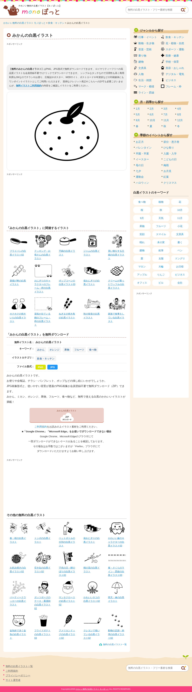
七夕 (138, 171)
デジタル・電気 (175, 74)
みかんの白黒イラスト (67, 411)
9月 (138, 120)
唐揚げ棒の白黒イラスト (18, 282)
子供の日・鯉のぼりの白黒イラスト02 (67, 571)
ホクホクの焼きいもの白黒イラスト (18, 317)
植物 (161, 201)
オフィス (142, 282)
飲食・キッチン (56, 23)
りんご (161, 274)
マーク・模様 (146, 86)
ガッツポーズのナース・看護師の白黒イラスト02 (42, 603)
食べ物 (92, 349)
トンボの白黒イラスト (42, 540)
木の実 (161, 242)
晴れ (142, 242)
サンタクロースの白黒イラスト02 (67, 601)
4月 (179, 108)
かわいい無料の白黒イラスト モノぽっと (24, 23)
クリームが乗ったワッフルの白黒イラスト (116, 284)
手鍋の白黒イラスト (67, 253)
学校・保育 (172, 61)
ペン (179, 250)
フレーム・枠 (173, 86)
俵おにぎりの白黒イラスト (91, 282)
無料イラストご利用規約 (28, 85)
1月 (138, 108)
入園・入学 (170, 153)
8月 (179, 114)
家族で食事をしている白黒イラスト (116, 317)
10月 (152, 120)
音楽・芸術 (145, 49)
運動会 (140, 176)
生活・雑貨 (145, 80)
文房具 (142, 68)
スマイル (161, 234)
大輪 (161, 266)
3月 (165, 108)
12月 (180, 120)
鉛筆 (161, 250)
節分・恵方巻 (171, 141)
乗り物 (142, 55)
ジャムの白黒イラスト (91, 253)
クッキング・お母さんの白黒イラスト (42, 255)
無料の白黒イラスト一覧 (115, 644)
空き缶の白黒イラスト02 (42, 569)
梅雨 (166, 165)
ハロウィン (142, 182)
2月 (152, 108)
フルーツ (79, 349)
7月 (165, 114)
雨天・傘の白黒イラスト (116, 599)
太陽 (161, 258)
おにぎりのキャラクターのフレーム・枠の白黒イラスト (42, 286)
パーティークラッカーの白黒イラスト (18, 601)
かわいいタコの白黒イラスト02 (91, 599)
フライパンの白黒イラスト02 (18, 253)
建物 (141, 61)
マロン (142, 266)
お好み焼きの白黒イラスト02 (18, 569)
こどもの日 (170, 159)
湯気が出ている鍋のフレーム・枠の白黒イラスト (42, 319)
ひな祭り (168, 147)
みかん (41, 349)
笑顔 (142, 234)
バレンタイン (144, 147)
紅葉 (166, 176)
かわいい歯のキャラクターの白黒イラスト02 (116, 542)
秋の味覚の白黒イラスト (91, 315)
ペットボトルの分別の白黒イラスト (67, 542)
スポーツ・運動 (175, 49)
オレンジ (54, 349)
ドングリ (180, 258)
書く (179, 242)
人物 (141, 74)
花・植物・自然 (175, 43)
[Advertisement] (67, 53)
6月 (152, 114)
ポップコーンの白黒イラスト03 (67, 282)
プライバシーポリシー (18, 675)
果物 (66, 349)
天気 (161, 218)
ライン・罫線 (146, 92)
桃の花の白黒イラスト (91, 569)
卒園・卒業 (142, 153)
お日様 (180, 266)
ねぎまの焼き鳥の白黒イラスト (67, 315)
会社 (179, 282)
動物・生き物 (146, 43)
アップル (142, 274)
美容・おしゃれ (175, 68)
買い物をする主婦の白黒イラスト (116, 255)
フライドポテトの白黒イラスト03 (42, 634)
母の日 (140, 165)
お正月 (140, 141)
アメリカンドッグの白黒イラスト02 (67, 634)
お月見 (167, 171)
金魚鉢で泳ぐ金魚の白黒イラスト (18, 634)
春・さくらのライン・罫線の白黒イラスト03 (116, 571)
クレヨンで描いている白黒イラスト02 (91, 634)
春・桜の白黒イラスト (18, 540)
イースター (142, 159)
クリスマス (170, 182)
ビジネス (171, 80)
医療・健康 (172, 55)
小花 (179, 226)
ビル (161, 282)
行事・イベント (147, 37)
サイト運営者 (13, 680)
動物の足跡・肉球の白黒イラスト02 (116, 634)
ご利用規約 (40, 426)
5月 (138, 114)
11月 (166, 120)
